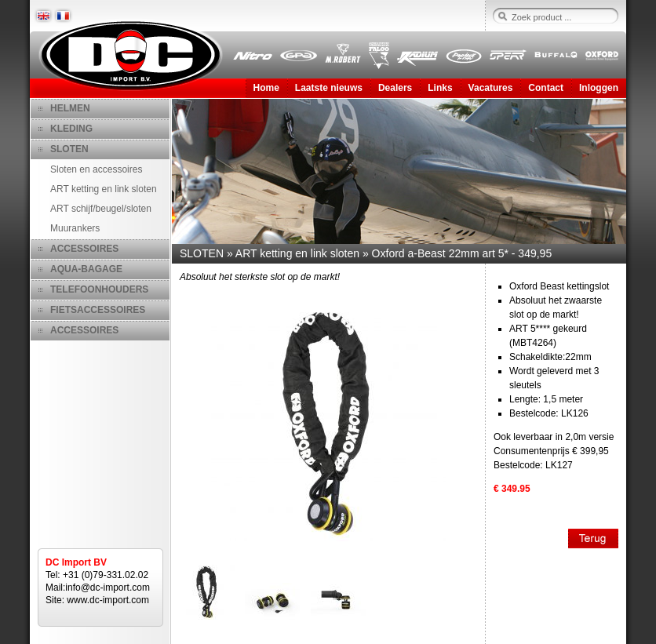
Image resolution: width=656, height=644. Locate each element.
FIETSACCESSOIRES (97, 309)
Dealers (395, 87)
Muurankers (75, 228)
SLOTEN (69, 149)
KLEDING (71, 128)
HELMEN (70, 108)
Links (440, 87)
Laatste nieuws (329, 87)
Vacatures (490, 87)
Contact (545, 87)
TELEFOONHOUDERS (99, 289)
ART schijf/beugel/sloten (100, 208)
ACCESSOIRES (84, 248)
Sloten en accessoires (96, 169)
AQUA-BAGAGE (86, 269)
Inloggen (598, 87)
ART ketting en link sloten (103, 189)
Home (266, 87)
